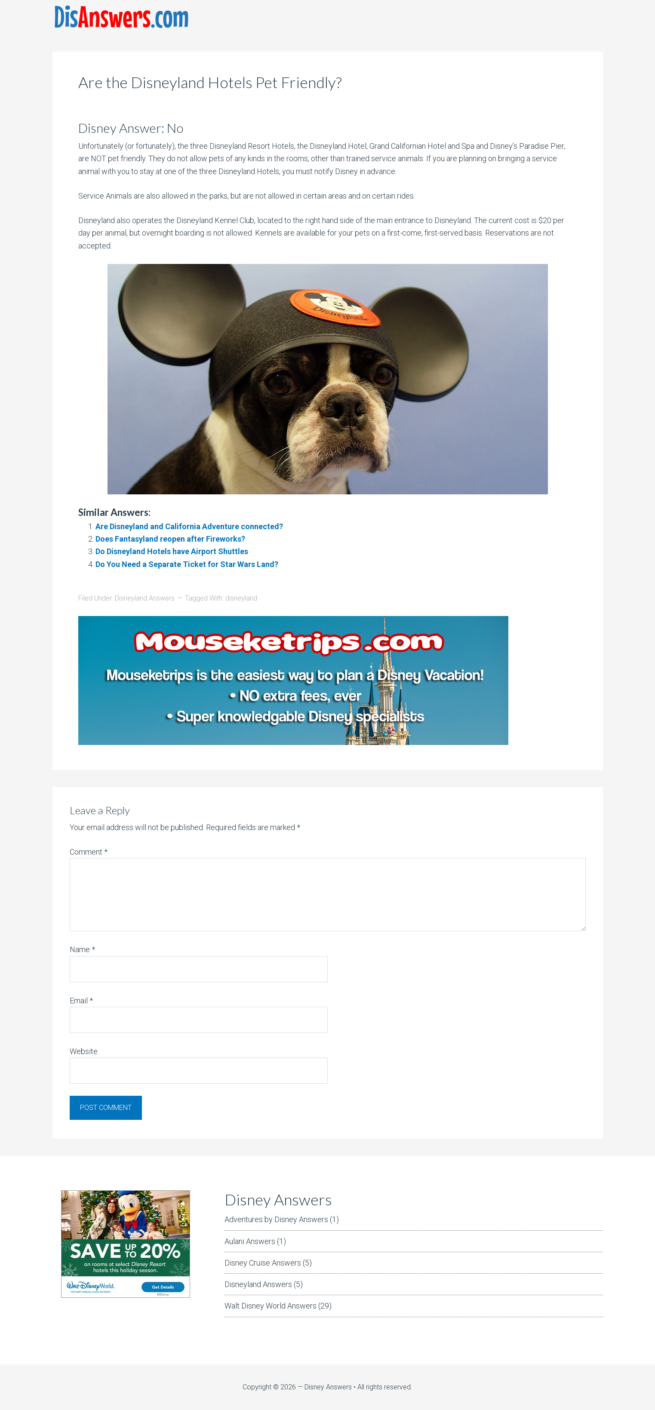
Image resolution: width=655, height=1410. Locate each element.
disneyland (241, 598)
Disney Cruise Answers (262, 1262)
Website (84, 1051)
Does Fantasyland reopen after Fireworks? (170, 538)
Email (81, 1000)
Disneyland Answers (145, 598)
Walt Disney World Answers (270, 1305)
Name (82, 949)
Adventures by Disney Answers (276, 1219)
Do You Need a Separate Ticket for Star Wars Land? (186, 564)
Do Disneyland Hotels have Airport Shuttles (171, 551)
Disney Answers (328, 1387)
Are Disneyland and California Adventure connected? (189, 526)
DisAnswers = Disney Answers (121, 17)
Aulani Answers (249, 1241)
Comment (89, 851)
